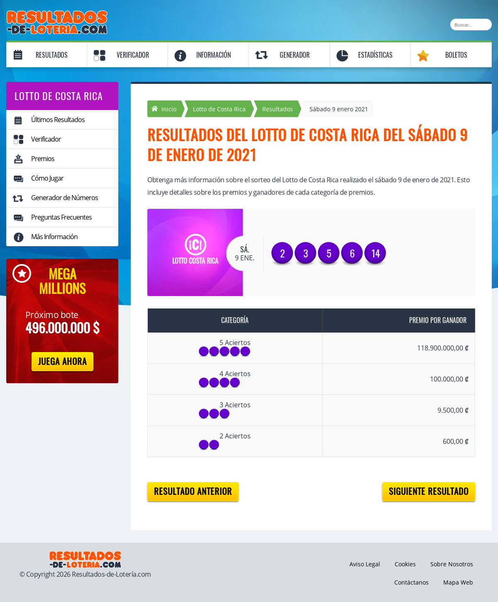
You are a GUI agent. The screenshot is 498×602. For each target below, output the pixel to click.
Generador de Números (64, 197)
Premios (42, 158)
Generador (295, 55)
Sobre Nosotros (451, 564)
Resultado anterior (193, 491)
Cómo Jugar (47, 178)
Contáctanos (411, 582)
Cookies (405, 564)
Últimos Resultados (58, 119)
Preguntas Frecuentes (61, 217)
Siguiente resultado (429, 491)
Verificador (133, 55)
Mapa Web (458, 582)
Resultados (52, 55)
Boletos (456, 55)
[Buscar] (471, 24)
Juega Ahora (62, 361)
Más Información (54, 236)
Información (213, 55)
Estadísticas (375, 55)
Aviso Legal (364, 564)
